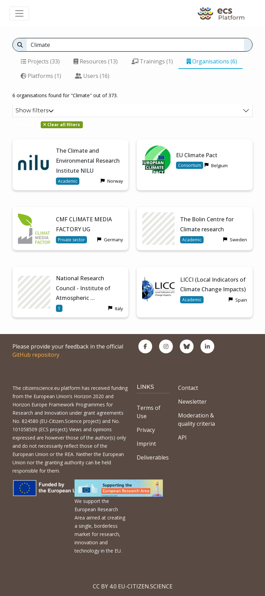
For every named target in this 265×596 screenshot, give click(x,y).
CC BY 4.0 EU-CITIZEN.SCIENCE (133, 586)
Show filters (35, 110)
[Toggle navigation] (19, 13)
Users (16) (92, 76)
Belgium (219, 165)
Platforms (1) (41, 76)
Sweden (238, 239)
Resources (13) (95, 61)
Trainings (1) (152, 61)
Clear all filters (61, 125)
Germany (113, 239)
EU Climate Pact (196, 155)
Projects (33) (40, 61)
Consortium (189, 165)
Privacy (146, 430)
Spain (241, 300)
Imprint (146, 443)
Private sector (71, 240)
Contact (188, 388)
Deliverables (153, 457)
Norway (115, 181)
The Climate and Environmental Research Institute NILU (88, 160)
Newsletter (192, 401)
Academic (67, 181)
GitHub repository (35, 354)
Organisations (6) (212, 61)
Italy (119, 308)
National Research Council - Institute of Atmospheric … (83, 288)
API (182, 437)
